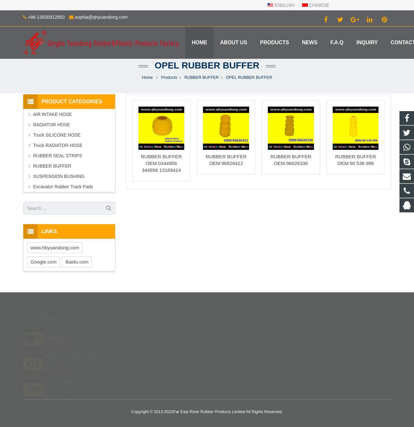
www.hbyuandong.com (55, 247)
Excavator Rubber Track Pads (63, 186)
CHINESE (315, 5)
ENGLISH (281, 5)
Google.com (44, 262)
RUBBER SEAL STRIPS (57, 155)
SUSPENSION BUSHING (59, 176)
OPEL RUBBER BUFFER (207, 65)
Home (147, 77)
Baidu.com (77, 262)
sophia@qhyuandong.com (101, 17)
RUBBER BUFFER (201, 77)
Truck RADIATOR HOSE (58, 145)
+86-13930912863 (46, 17)
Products (169, 77)
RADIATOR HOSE (51, 124)
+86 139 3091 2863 (236, 339)
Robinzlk (226, 367)
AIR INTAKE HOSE (52, 114)
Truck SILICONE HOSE (57, 135)
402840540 (229, 330)
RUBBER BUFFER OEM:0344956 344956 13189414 (161, 163)
